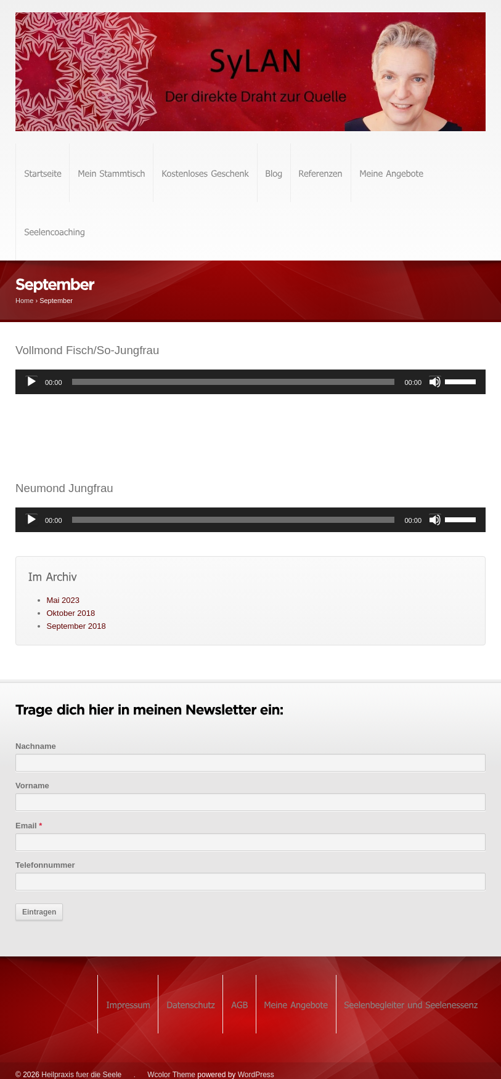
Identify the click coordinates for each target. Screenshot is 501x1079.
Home (24, 300)
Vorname (32, 785)
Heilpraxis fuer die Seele (81, 1074)
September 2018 (76, 626)
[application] (250, 382)
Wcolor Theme (171, 1074)
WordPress (256, 1074)
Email (28, 825)
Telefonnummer (45, 865)
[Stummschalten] (435, 382)
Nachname (35, 746)
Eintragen (39, 912)
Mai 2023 (63, 600)
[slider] (233, 382)
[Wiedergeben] (31, 382)
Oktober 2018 (71, 613)
